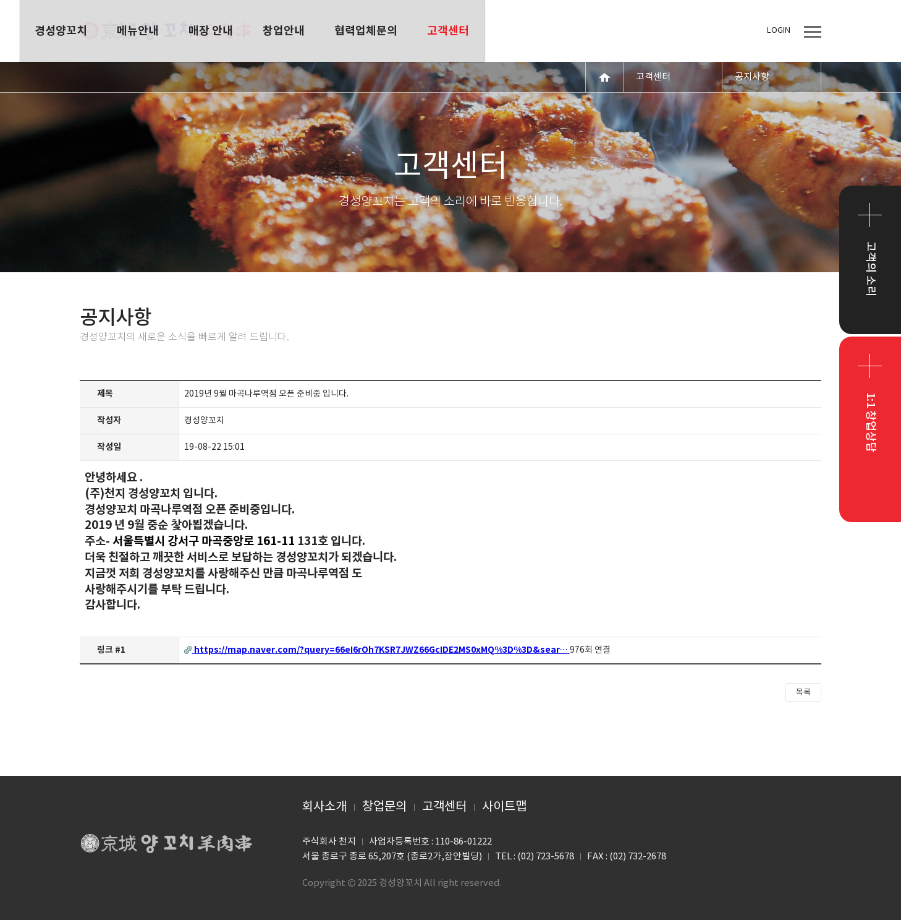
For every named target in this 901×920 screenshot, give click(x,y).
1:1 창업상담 (870, 422)
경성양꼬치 (166, 31)
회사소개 (324, 807)
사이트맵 (504, 807)
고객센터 (444, 807)
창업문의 (384, 807)
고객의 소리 (870, 268)
